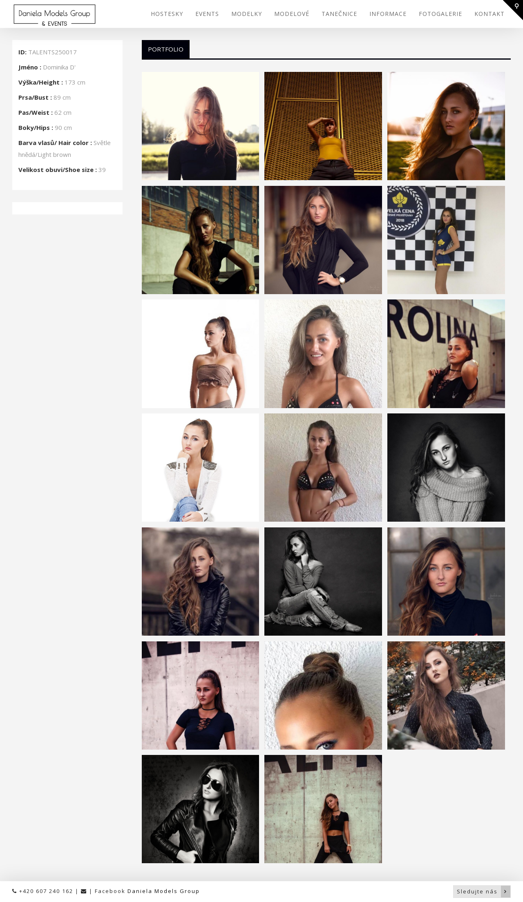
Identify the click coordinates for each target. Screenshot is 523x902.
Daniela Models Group (163, 891)
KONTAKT (489, 14)
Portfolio (165, 49)
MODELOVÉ (291, 14)
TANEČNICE (339, 14)
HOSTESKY (167, 14)
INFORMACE (388, 14)
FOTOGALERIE (440, 14)
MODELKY (246, 14)
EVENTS (207, 14)
